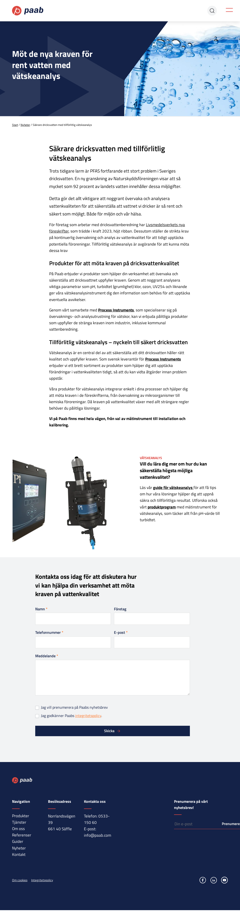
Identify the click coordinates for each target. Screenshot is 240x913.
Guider (17, 841)
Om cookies (19, 880)
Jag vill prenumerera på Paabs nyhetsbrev (71, 707)
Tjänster (19, 822)
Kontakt (19, 854)
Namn (41, 609)
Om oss (18, 829)
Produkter (20, 816)
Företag (120, 609)
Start (15, 125)
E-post (121, 632)
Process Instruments (116, 310)
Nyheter (25, 125)
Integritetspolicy (42, 880)
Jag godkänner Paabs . (68, 715)
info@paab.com (97, 835)
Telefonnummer (49, 632)
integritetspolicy (88, 715)
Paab (28, 10)
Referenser (21, 835)
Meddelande (46, 656)
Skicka (109, 731)
